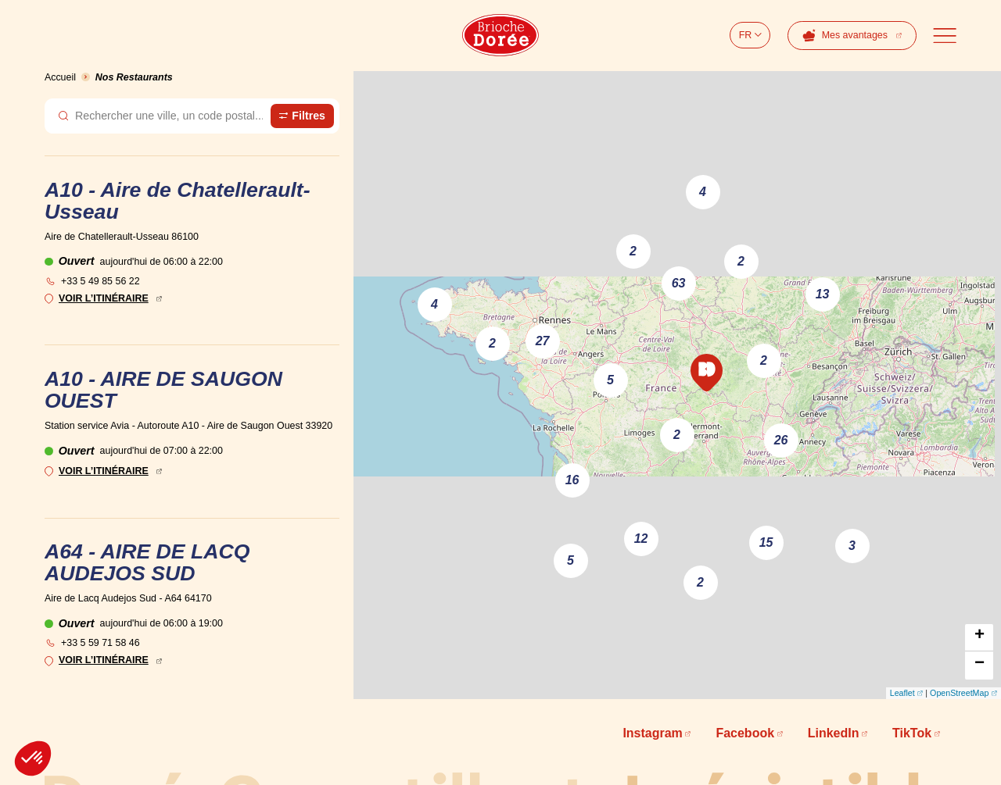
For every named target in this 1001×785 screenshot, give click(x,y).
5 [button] (570, 560)
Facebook (745, 733)
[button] (707, 372)
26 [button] (781, 440)
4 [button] (702, 191)
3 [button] (852, 545)
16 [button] (572, 480)
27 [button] (543, 341)
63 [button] (679, 283)
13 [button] (823, 294)
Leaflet (902, 693)
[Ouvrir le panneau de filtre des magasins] (302, 115)
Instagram (652, 733)
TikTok (911, 733)
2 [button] (633, 251)
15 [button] (766, 542)
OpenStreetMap (959, 693)
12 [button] (641, 538)
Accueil (60, 77)
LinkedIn (833, 733)
